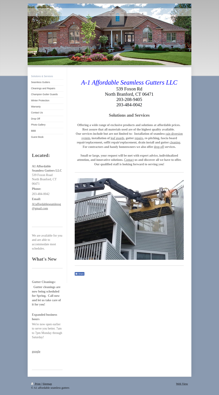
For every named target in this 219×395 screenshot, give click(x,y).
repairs (139, 138)
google (36, 351)
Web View (182, 383)
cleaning (175, 142)
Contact (129, 160)
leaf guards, (118, 138)
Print (36, 383)
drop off (159, 147)
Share (79, 274)
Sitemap (47, 383)
